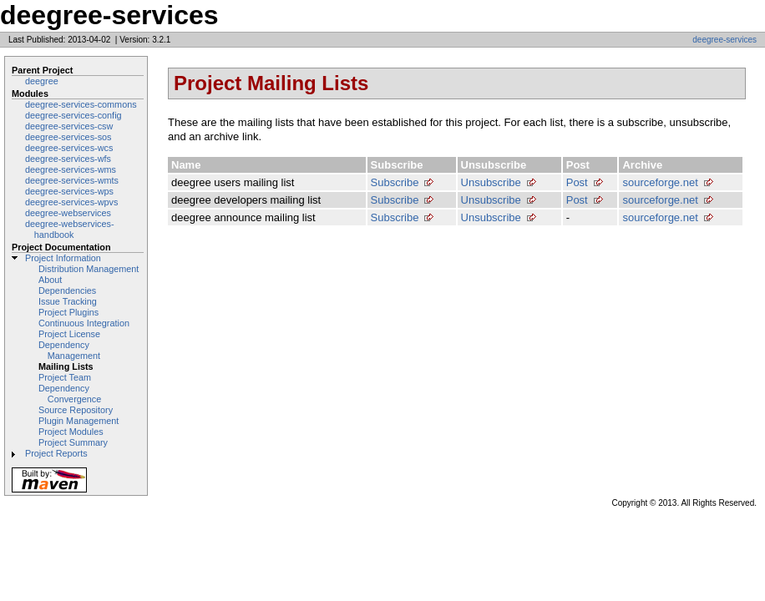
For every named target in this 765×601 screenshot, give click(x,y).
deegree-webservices (68, 213)
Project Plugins (68, 312)
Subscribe (395, 182)
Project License (69, 334)
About (50, 280)
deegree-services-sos (68, 137)
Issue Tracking (67, 301)
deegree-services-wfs (68, 159)
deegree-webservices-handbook (69, 229)
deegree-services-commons (81, 104)
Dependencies (67, 290)
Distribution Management (88, 269)
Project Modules (71, 432)
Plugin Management (78, 421)
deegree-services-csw (69, 126)
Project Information (63, 258)
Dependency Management (69, 350)
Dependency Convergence (69, 393)
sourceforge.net (659, 182)
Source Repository (75, 410)
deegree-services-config (73, 115)
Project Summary (73, 442)
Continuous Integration (83, 323)
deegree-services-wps (69, 191)
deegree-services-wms (70, 169)
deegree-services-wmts (72, 180)
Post (577, 182)
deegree (41, 81)
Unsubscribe (491, 182)
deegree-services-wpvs (71, 202)
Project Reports (56, 453)
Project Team (64, 377)
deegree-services (724, 39)
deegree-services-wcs (69, 148)
